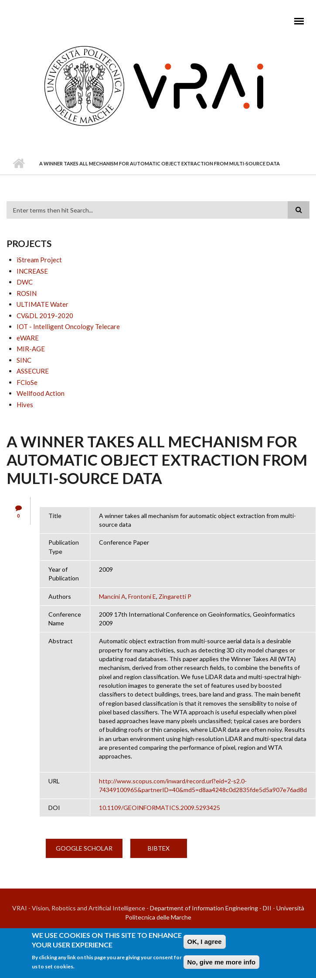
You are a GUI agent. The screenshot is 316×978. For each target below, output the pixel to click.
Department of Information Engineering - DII (211, 908)
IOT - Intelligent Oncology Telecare (68, 326)
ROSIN (27, 293)
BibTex (159, 848)
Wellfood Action (41, 393)
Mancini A (112, 596)
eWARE (28, 338)
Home (19, 164)
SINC (24, 360)
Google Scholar (84, 848)
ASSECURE (33, 371)
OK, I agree (204, 941)
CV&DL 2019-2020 (45, 315)
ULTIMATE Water (42, 304)
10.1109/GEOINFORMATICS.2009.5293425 (159, 807)
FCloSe (27, 382)
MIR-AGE (31, 349)
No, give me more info (221, 962)
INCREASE (32, 271)
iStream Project (39, 260)
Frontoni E (142, 596)
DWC (25, 282)
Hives (25, 404)
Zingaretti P (175, 596)
